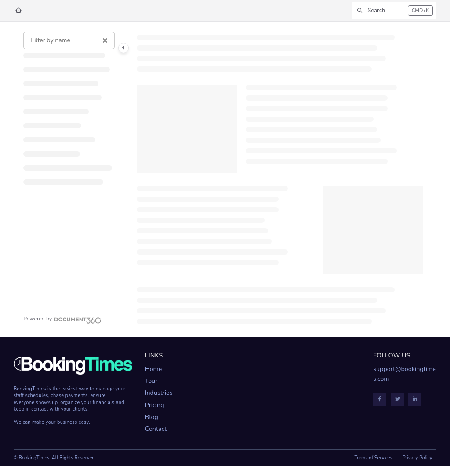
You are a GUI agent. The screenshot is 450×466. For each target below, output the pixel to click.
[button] (394, 10)
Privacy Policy (417, 458)
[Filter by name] (69, 40)
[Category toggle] (123, 48)
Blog (151, 417)
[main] (280, 179)
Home (153, 369)
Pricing (154, 405)
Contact (156, 429)
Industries (159, 393)
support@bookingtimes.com (404, 374)
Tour (151, 381)
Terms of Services (373, 458)
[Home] (18, 11)
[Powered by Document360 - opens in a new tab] (62, 319)
